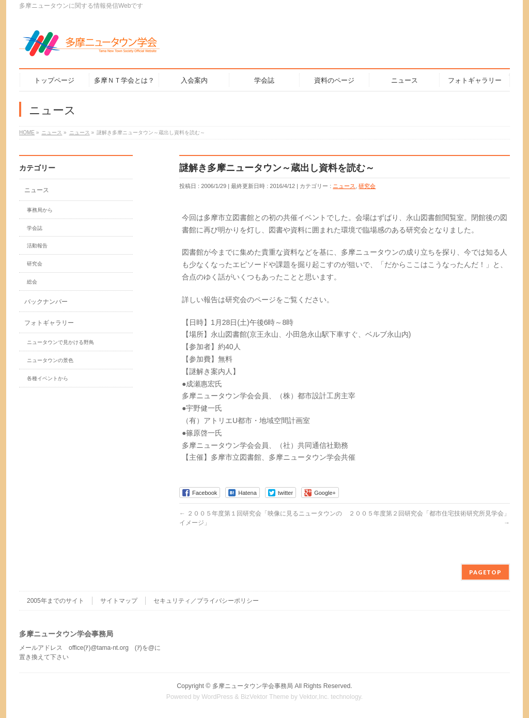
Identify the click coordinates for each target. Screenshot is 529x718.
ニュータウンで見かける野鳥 (60, 342)
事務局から (40, 210)
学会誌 (34, 228)
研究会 (367, 186)
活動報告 (37, 245)
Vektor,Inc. (314, 696)
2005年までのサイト (55, 600)
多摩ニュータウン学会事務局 (252, 686)
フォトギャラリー (49, 322)
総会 (32, 282)
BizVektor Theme (265, 696)
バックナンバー (46, 301)
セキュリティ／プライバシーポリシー (206, 600)
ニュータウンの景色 (50, 360)
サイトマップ (118, 600)
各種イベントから (47, 378)
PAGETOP (485, 572)
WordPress (217, 696)
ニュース (344, 186)
